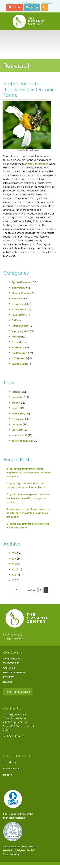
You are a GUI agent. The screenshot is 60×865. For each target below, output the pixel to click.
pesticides (18, 397)
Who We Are (11, 663)
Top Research (19, 352)
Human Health (20, 325)
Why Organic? (12, 658)
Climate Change (21, 292)
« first (17, 590)
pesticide (17, 424)
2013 (14, 569)
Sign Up (32, 7)
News (11, 2)
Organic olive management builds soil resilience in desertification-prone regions (28, 498)
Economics (18, 298)
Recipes (7, 681)
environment (19, 418)
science (16, 391)
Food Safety (19, 314)
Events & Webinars (28, 2)
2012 (14, 574)
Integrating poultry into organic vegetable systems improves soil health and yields (28, 472)
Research (9, 677)
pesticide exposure (23, 440)
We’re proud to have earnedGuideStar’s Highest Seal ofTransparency (19, 850)
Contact (47, 2)
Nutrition (17, 336)
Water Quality (20, 363)
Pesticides (17, 341)
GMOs (15, 320)
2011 (14, 580)
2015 (14, 558)
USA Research (20, 358)
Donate (14, 7)
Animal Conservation (36, 163)
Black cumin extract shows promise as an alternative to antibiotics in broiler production (28, 512)
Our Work (9, 667)
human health (20, 435)
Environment (19, 303)
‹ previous (30, 590)
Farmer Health (20, 309)
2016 (14, 553)
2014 (14, 563)
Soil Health (18, 347)
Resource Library (14, 672)
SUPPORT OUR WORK (18, 691)
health (15, 407)
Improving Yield (21, 331)
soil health (17, 429)
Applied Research (22, 282)
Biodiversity (18, 287)
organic (16, 402)
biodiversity (18, 413)
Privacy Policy (11, 768)
